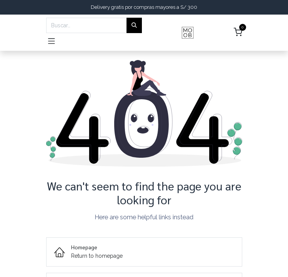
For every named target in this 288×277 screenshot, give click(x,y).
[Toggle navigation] (51, 40)
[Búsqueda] (134, 25)
